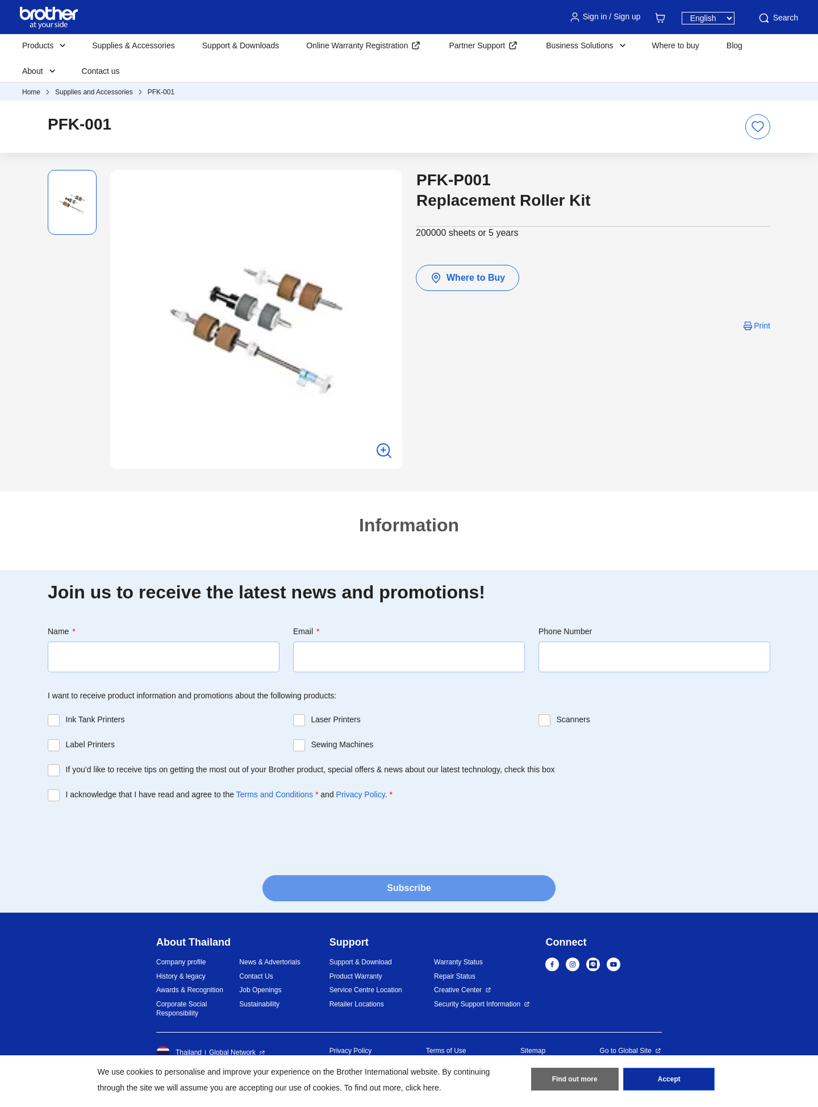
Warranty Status (458, 962)
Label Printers (90, 744)
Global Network (232, 1052)
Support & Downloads (240, 45)
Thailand (179, 1053)
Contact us (101, 71)
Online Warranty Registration (357, 45)
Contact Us (256, 976)
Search (777, 18)
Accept (669, 1079)
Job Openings (260, 990)
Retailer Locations (356, 1004)
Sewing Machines (342, 744)
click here (422, 1087)
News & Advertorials (269, 962)
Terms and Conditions (274, 794)
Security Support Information (477, 1004)
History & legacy (181, 976)
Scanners (573, 719)
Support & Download (360, 962)
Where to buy (675, 45)
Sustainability (259, 1004)
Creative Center (458, 990)
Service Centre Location (365, 990)
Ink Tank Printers (95, 719)
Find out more (575, 1079)
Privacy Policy (360, 794)
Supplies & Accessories (133, 45)
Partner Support (477, 45)
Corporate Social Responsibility (181, 1009)
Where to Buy (467, 278)
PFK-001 (161, 92)
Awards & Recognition (189, 990)
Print (762, 325)
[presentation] (134, 835)
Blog (734, 45)
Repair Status (454, 976)
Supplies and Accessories (94, 92)
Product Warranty (355, 976)
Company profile (181, 962)
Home (31, 92)
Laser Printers (336, 719)
